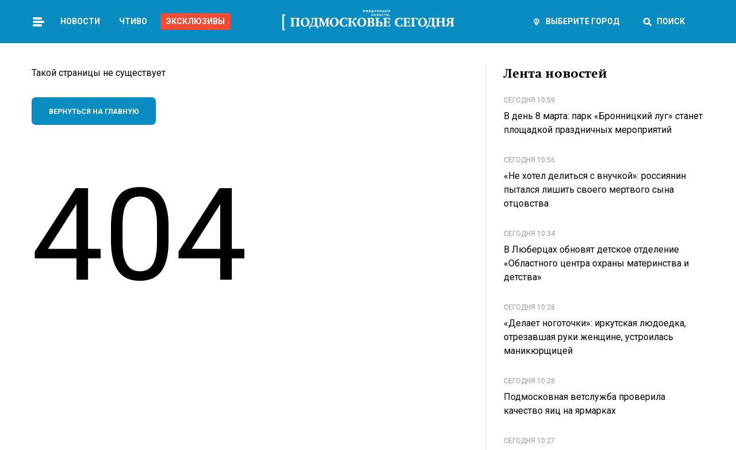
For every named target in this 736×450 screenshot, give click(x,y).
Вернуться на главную (94, 112)
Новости (80, 21)
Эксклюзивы (195, 21)
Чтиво (133, 21)
